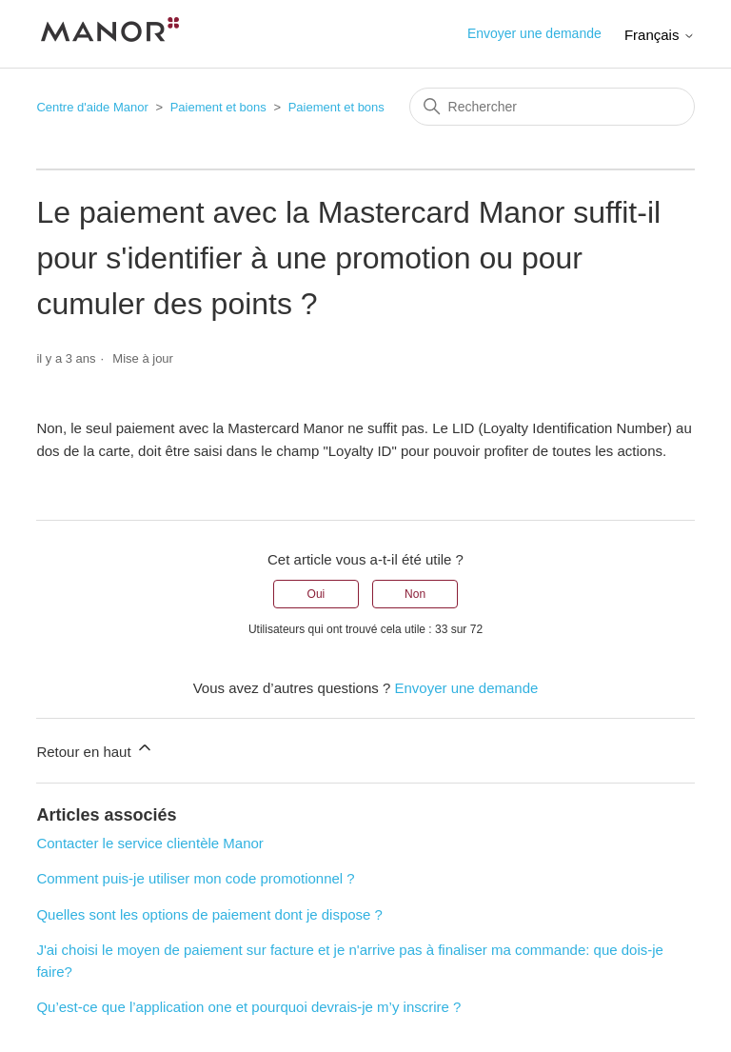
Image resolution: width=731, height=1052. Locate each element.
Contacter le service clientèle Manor (149, 843)
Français (659, 35)
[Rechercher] (552, 107)
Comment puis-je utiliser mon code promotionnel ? (195, 878)
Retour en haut (94, 749)
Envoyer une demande (534, 33)
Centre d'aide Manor (92, 107)
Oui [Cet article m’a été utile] (316, 594)
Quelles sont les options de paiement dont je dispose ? (209, 914)
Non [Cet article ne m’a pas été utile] (415, 594)
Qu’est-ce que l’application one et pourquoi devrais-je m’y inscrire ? (248, 1007)
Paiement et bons (218, 107)
